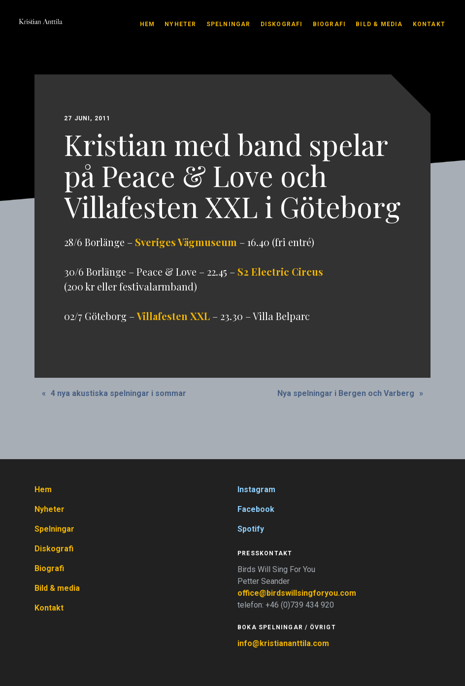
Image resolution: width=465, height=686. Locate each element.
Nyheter (180, 24)
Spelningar (228, 24)
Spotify (250, 529)
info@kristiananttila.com (283, 643)
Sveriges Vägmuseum (186, 242)
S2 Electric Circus (280, 271)
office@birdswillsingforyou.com (297, 593)
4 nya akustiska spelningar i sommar (118, 393)
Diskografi (282, 24)
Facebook (255, 509)
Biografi (329, 24)
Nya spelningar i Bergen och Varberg (345, 393)
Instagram (256, 489)
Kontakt (429, 24)
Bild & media (379, 24)
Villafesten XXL (173, 316)
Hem (147, 24)
